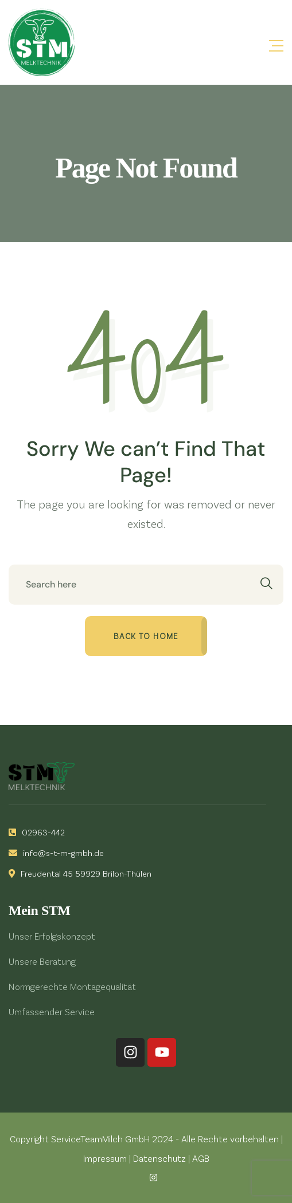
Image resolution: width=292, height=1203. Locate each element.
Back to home (146, 636)
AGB (200, 1158)
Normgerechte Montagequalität (72, 986)
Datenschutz (159, 1158)
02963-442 (37, 832)
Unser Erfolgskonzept (52, 935)
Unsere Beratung (42, 961)
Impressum (105, 1158)
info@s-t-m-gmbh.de (56, 852)
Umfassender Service (52, 1011)
